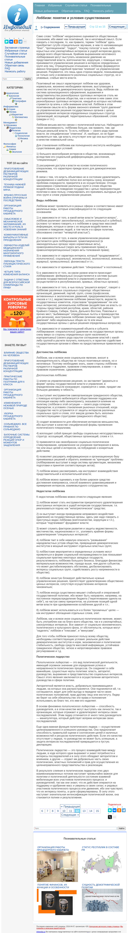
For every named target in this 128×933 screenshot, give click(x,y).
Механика (11, 125)
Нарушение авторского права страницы (104, 926)
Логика (12, 112)
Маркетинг (17, 114)
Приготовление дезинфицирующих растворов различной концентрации (16, 174)
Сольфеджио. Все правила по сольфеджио (15, 427)
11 (70, 811)
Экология (17, 151)
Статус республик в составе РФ (100, 848)
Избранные (55, 5)
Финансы (11, 146)
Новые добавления (16, 62)
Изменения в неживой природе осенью (15, 406)
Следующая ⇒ (70, 814)
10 (63, 811)
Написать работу (15, 71)
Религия (16, 130)
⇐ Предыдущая (75, 26)
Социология (21, 133)
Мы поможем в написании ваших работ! (17, 330)
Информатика (10, 106)
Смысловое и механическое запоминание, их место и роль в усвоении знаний (14, 224)
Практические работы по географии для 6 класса (14, 380)
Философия (9, 144)
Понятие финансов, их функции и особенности (53, 886)
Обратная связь (14, 65)
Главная (40, 5)
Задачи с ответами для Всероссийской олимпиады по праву (16, 283)
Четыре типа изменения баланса (16, 273)
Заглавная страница (17, 47)
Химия (12, 149)
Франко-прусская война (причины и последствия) (15, 198)
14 (90, 811)
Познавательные (100, 5)
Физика (24, 138)
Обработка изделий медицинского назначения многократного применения (16, 250)
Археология (12, 93)
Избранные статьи (16, 50)
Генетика (16, 98)
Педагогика (15, 128)
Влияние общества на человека (16, 354)
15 (97, 811)
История (10, 109)
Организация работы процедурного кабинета (13, 209)
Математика (21, 117)
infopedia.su (40, 932)
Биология (14, 95)
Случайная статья (16, 53)
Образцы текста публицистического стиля (16, 264)
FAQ (7, 68)
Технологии (23, 135)
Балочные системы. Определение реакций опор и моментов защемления (16, 440)
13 (84, 811)
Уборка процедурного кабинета (13, 416)
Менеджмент (10, 122)
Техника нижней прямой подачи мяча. (14, 187)
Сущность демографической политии (101, 886)
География (20, 101)
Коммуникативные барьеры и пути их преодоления (15, 237)
